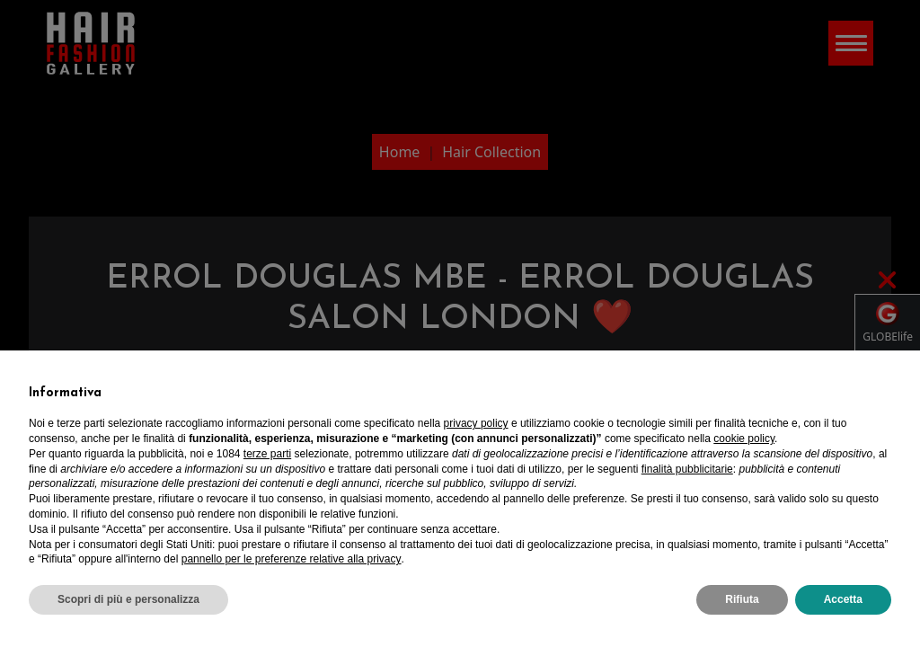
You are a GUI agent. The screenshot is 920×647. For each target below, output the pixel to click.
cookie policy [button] (743, 438)
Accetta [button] (843, 599)
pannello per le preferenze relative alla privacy (291, 559)
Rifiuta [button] (741, 599)
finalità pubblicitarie (687, 469)
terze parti (267, 454)
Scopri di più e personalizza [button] (128, 599)
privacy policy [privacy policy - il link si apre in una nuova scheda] (476, 423)
